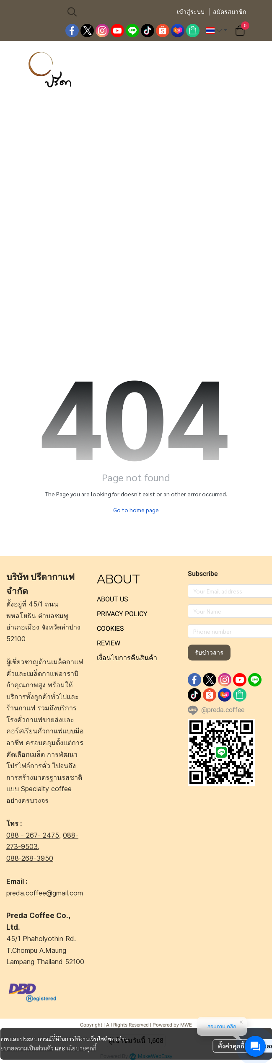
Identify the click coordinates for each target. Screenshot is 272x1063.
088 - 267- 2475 (32, 835)
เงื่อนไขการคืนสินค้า (127, 658)
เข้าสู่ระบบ (191, 11)
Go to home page (136, 509)
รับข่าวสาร (209, 652)
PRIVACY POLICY (122, 614)
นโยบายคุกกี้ (81, 1048)
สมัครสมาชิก (229, 11)
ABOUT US (112, 599)
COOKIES (110, 628)
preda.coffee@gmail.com (44, 893)
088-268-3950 (29, 858)
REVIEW (108, 643)
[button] (117, 12)
